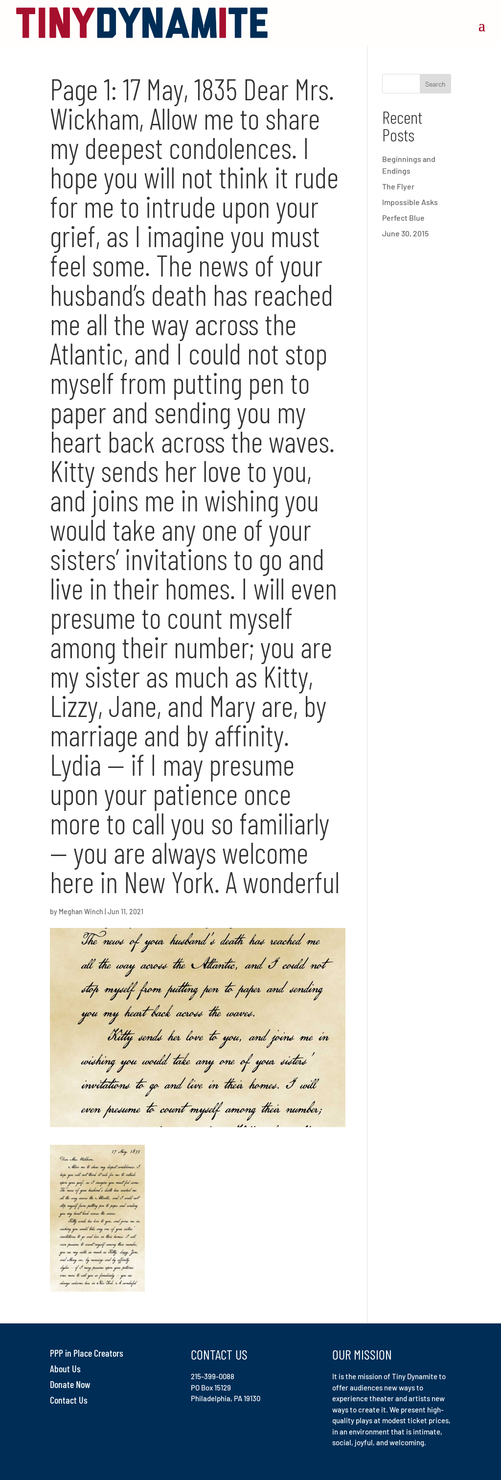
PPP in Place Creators (86, 1353)
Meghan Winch (81, 911)
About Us (65, 1368)
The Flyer (398, 186)
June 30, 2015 (405, 233)
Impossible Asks (410, 202)
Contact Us (69, 1400)
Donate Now (70, 1384)
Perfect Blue (403, 217)
